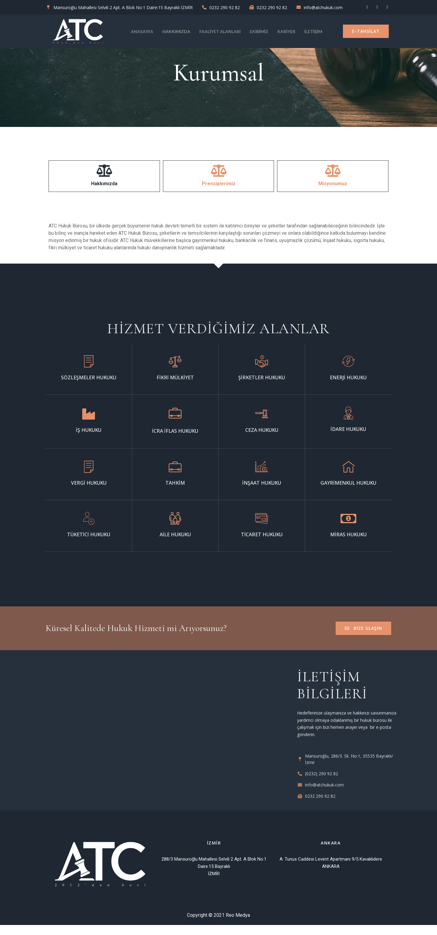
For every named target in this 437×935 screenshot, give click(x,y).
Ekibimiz (259, 31)
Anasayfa (142, 31)
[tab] (104, 176)
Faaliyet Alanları (220, 31)
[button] (366, 31)
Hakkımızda (176, 31)
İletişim (313, 31)
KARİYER (286, 31)
